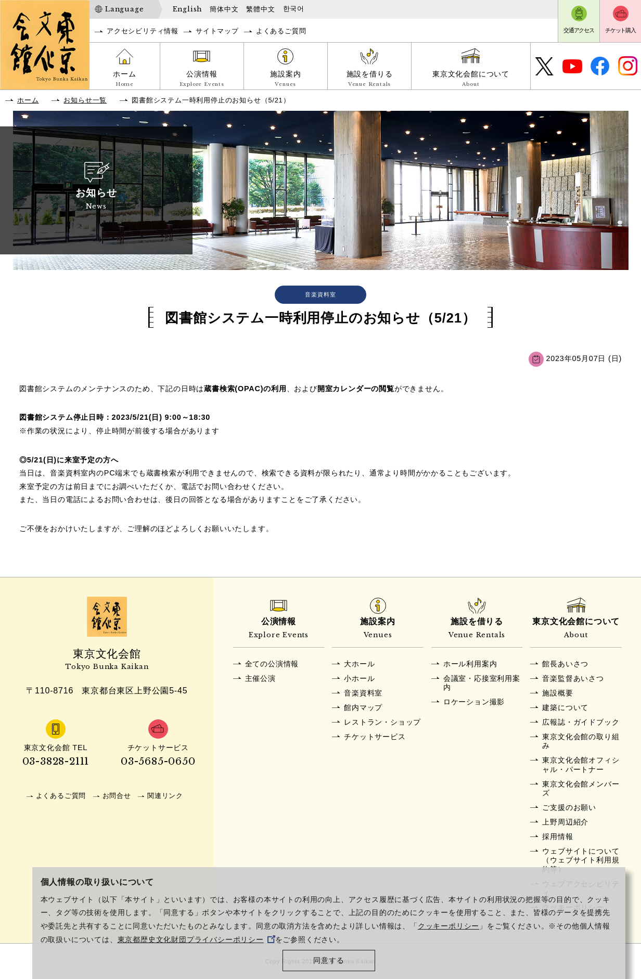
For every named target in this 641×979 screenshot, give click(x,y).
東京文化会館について (471, 79)
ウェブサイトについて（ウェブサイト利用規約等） (580, 860)
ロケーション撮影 (474, 702)
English (187, 9)
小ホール (359, 678)
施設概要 (557, 693)
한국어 (293, 8)
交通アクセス (578, 30)
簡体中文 (224, 9)
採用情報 (557, 836)
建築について (565, 707)
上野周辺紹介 (565, 822)
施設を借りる (369, 79)
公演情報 (201, 79)
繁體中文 (260, 9)
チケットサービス (374, 736)
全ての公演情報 (272, 664)
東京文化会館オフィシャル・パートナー (580, 764)
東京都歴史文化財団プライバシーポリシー (196, 940)
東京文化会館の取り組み (580, 741)
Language (124, 9)
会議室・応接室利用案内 (481, 682)
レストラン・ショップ (382, 722)
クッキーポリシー (448, 926)
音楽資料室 (363, 693)
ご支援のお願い (569, 807)
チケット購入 (620, 30)
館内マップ (363, 707)
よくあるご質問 (281, 31)
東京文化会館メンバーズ (580, 788)
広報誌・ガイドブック (580, 722)
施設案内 (285, 79)
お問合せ (116, 796)
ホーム (124, 79)
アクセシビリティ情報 (142, 31)
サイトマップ (217, 31)
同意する (328, 960)
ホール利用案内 (470, 664)
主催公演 (260, 678)
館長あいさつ (565, 664)
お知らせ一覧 (85, 100)
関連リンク (165, 796)
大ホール (359, 664)
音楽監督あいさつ (573, 678)
